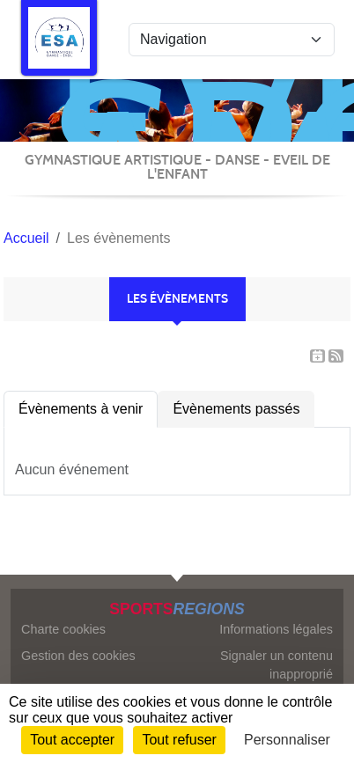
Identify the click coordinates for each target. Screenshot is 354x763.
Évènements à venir (80, 408)
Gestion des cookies (78, 656)
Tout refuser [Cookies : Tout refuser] (179, 739)
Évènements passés (236, 408)
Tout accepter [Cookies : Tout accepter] (72, 739)
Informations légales (276, 629)
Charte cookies (63, 629)
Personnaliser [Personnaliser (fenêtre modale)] (287, 739)
